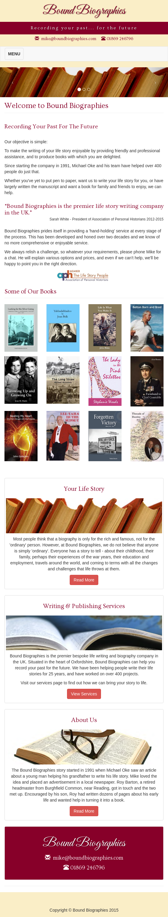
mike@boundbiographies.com (68, 38)
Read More (84, 580)
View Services (84, 693)
